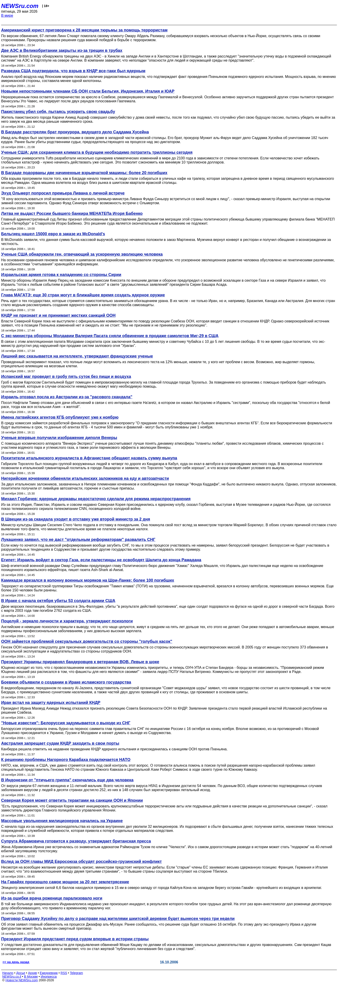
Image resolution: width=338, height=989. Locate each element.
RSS (63, 973)
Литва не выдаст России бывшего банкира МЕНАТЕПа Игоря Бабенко (72, 213)
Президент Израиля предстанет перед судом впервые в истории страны (75, 939)
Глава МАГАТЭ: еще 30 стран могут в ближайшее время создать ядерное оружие (83, 295)
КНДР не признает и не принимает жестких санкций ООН (58, 315)
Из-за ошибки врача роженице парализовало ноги (51, 898)
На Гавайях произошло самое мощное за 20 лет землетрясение (65, 882)
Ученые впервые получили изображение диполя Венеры (59, 437)
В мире (7, 15)
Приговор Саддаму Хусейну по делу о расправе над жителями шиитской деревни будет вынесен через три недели (118, 918)
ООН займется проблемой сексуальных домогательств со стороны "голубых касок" (86, 641)
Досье (20, 973)
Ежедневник (49, 973)
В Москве (31, 976)
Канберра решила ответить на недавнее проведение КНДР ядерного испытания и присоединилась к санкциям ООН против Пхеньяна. (114, 749)
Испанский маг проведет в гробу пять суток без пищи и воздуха (66, 376)
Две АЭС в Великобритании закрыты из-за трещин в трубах (61, 50)
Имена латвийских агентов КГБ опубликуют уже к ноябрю (59, 417)
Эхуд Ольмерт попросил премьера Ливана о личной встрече (63, 193)
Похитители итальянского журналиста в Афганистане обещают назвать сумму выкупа (89, 458)
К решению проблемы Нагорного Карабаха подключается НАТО (65, 759)
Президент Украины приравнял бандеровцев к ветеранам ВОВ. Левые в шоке (80, 662)
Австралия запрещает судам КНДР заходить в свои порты (60, 743)
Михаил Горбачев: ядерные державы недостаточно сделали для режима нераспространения (96, 499)
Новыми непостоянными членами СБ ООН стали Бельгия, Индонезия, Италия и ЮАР (87, 91)
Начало (7, 973)
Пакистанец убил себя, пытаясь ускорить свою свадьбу (58, 111)
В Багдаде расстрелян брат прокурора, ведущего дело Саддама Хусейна (75, 132)
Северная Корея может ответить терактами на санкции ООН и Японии (72, 800)
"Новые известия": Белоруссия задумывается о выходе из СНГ (65, 723)
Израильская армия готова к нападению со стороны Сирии (61, 274)
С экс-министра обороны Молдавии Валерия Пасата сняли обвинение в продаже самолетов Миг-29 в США (109, 336)
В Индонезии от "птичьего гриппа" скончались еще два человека (67, 780)
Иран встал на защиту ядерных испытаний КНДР (50, 702)
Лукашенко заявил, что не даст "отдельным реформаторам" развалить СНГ (78, 539)
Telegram (76, 973)
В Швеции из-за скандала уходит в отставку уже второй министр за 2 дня (75, 519)
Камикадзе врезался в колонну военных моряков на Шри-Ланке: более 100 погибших (87, 580)
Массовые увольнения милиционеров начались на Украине (62, 821)
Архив (32, 973)
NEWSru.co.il (11, 976)
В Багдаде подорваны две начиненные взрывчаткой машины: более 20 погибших (84, 172)
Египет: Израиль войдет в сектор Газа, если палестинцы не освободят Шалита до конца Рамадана (101, 560)
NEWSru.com (20, 5)
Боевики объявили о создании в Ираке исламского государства (66, 682)
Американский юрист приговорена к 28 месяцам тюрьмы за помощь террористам (84, 30)
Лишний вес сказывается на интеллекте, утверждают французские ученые (77, 356)
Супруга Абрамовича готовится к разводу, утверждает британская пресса (76, 841)
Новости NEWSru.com (21, 980)
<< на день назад (15, 962)
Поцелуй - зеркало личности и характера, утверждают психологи (67, 621)
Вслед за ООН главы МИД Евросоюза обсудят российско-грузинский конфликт (81, 861)
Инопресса (49, 976)
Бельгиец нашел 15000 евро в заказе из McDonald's (53, 234)
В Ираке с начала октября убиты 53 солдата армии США (58, 600)
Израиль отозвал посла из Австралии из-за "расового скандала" (66, 397)
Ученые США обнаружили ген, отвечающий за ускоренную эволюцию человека (82, 254)
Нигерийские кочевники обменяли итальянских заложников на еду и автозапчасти (85, 478)
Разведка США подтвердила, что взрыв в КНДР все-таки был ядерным (73, 71)
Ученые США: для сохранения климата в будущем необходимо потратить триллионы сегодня (97, 152)
